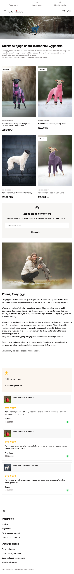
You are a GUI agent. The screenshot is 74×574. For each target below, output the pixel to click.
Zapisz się (37, 232)
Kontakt (5, 524)
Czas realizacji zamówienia (13, 558)
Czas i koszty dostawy (11, 553)
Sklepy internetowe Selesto (24, 569)
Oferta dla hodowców (11, 537)
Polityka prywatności (11, 533)
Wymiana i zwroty (9, 562)
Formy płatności (9, 549)
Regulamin (6, 528)
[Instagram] (4, 511)
